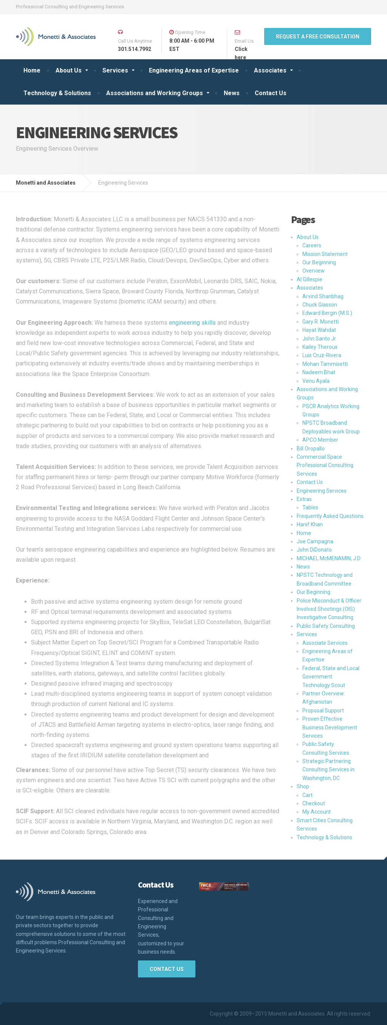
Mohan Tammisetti (325, 364)
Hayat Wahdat (319, 330)
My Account (316, 812)
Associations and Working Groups (154, 93)
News (232, 93)
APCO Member (320, 440)
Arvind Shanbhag (323, 296)
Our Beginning (319, 262)
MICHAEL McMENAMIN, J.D (329, 558)
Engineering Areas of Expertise (194, 70)
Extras (304, 499)
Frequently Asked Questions (330, 516)
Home (31, 70)
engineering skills (192, 322)
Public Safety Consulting (326, 626)
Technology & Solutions (57, 93)
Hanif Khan (310, 524)
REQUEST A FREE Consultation (317, 37)
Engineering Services (322, 491)
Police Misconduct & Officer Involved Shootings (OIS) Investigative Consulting (329, 609)
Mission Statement (325, 254)
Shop (303, 786)
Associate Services (325, 643)
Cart (307, 795)
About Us (69, 70)
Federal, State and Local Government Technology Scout (330, 676)
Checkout (313, 803)
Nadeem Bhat (318, 372)
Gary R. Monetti (320, 322)
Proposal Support (323, 710)
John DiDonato (314, 550)
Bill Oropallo (311, 448)
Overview (313, 271)
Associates (270, 70)
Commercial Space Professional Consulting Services (325, 465)
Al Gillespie (309, 279)
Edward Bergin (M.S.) (327, 313)
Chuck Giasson (319, 305)
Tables (310, 507)
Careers (311, 245)
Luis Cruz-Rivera (321, 355)
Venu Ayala (316, 381)
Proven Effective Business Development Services (329, 727)
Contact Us (270, 93)
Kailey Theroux (319, 347)
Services (115, 70)
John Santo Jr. (319, 339)
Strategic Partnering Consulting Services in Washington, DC (328, 769)
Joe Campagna (315, 541)
